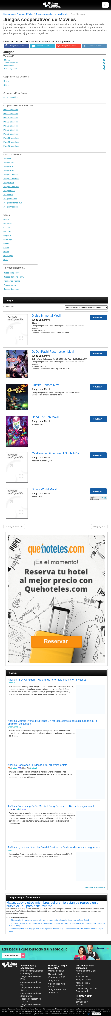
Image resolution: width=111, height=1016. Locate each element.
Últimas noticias (56, 971)
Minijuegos (8, 255)
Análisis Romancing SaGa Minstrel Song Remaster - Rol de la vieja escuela (51, 806)
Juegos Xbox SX (10, 174)
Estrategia (7, 239)
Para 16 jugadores (11, 146)
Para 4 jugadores (10, 118)
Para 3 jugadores (10, 114)
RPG (5, 259)
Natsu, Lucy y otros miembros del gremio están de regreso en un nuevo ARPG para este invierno (53, 904)
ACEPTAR (96, 1014)
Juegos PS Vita (10, 199)
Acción (6, 219)
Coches (6, 227)
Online (6, 81)
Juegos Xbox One (11, 178)
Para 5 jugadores (10, 122)
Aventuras (7, 223)
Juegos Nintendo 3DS (12, 203)
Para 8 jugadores (10, 134)
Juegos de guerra (11, 289)
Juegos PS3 (8, 182)
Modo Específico (10, 97)
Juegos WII (8, 195)
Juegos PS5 (8, 166)
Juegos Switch (9, 162)
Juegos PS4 (8, 170)
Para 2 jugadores (10, 110)
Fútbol (6, 243)
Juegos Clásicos (10, 207)
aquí (88, 1014)
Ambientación (10, 285)
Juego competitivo (12, 273)
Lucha (6, 247)
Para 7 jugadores (10, 130)
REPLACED (82, 976)
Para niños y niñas (12, 281)
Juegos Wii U (9, 191)
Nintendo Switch (56, 974)
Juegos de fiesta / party (14, 277)
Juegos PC (8, 158)
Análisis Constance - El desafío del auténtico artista (37, 764)
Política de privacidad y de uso (82, 1001)
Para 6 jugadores (10, 126)
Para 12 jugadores (11, 138)
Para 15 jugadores (11, 142)
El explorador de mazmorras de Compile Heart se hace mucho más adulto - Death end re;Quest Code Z (50, 920)
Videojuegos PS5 (56, 977)
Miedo (6, 251)
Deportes (7, 231)
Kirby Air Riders (83, 979)
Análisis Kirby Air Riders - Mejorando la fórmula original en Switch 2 (47, 679)
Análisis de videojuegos (94, 887)
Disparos (7, 235)
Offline (6, 85)
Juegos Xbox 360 (11, 186)
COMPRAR (97, 317)
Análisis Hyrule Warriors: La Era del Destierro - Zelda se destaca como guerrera (54, 847)
